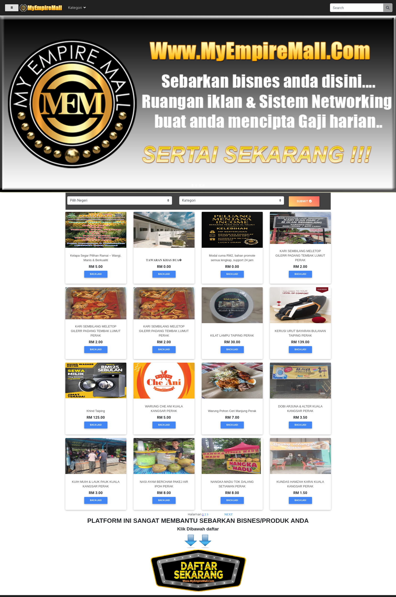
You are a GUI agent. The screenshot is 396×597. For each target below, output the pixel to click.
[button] (29, 104)
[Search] (356, 7)
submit (304, 201)
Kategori (77, 7)
